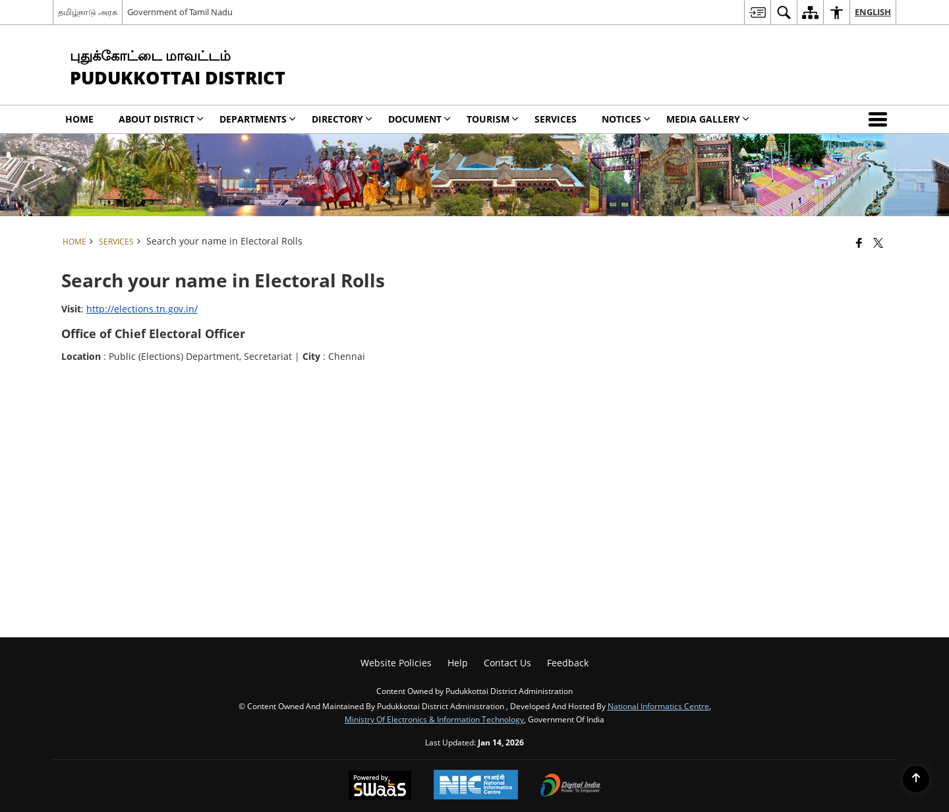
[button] (880, 119)
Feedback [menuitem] (568, 662)
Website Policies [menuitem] (396, 662)
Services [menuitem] (555, 119)
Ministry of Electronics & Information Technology (434, 719)
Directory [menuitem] (342, 119)
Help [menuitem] (457, 662)
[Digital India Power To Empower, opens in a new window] (571, 786)
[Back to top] (916, 779)
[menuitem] (757, 12)
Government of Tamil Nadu (180, 12)
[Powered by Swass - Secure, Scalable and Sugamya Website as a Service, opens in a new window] (380, 786)
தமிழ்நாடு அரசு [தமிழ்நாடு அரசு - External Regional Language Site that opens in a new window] (87, 12)
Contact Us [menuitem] (507, 662)
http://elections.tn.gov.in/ (142, 309)
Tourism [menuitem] (493, 119)
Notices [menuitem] (626, 119)
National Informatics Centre (658, 706)
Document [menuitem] (419, 119)
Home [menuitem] (79, 119)
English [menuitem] (873, 12)
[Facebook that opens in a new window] (859, 242)
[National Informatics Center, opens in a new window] (476, 786)
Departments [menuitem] (257, 119)
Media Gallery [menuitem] (707, 119)
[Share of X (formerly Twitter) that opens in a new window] (878, 242)
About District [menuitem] (161, 119)
